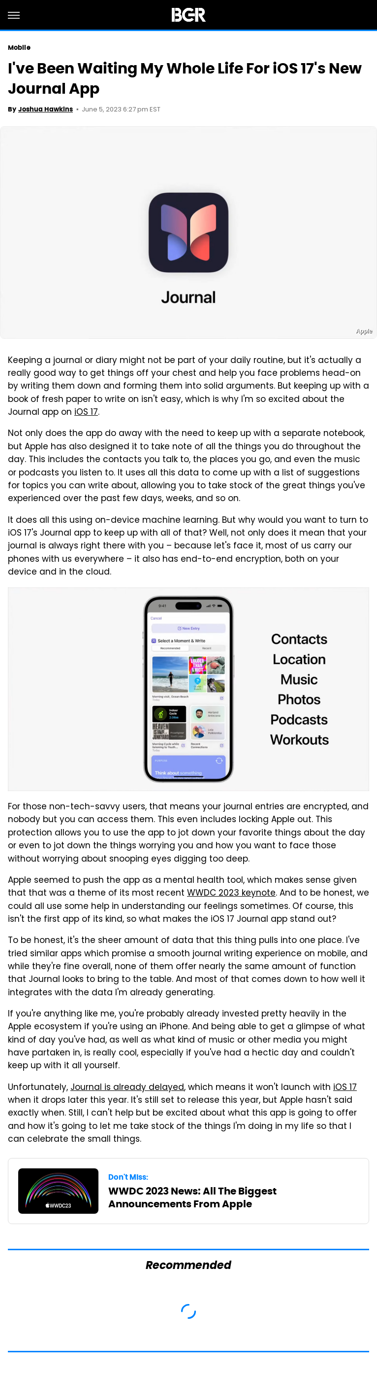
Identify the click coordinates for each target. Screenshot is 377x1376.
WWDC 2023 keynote (231, 894)
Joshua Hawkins (45, 109)
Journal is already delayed (127, 1088)
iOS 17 (86, 413)
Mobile (19, 47)
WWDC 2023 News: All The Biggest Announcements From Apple (192, 1197)
